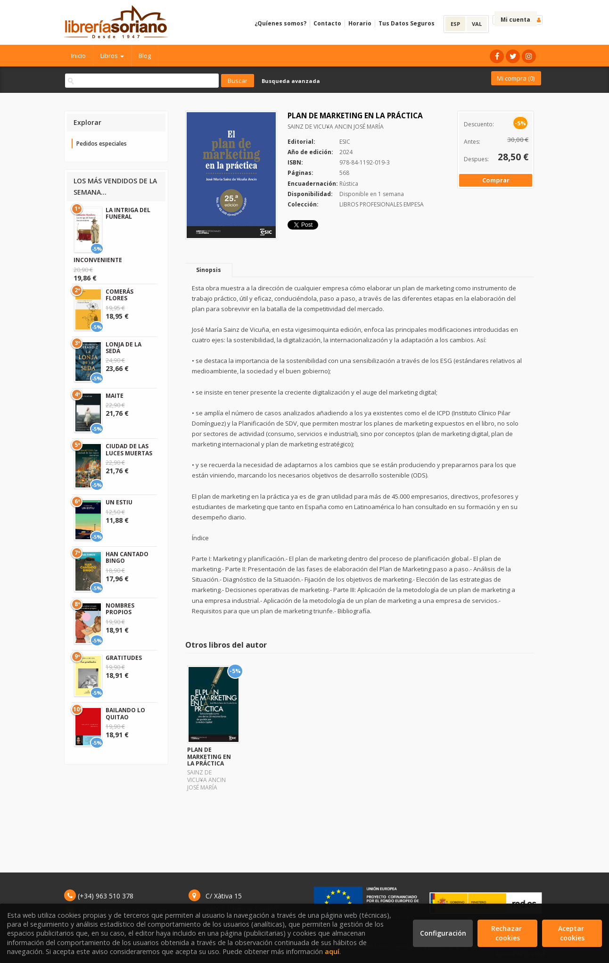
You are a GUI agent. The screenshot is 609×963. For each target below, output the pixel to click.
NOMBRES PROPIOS (120, 608)
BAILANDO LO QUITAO (125, 713)
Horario (359, 23)
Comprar (496, 180)
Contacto (327, 23)
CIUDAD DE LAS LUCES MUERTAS (129, 449)
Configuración (443, 933)
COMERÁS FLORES (119, 295)
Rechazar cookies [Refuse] (507, 933)
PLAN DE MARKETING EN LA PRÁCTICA (209, 756)
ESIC (344, 142)
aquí (332, 951)
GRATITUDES (124, 658)
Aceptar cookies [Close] (572, 933)
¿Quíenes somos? (280, 23)
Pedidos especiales (101, 144)
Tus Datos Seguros (407, 23)
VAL (477, 23)
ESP (455, 23)
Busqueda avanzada (291, 80)
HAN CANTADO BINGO (127, 557)
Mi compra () (516, 78)
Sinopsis (208, 270)
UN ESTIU (119, 502)
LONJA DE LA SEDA (123, 347)
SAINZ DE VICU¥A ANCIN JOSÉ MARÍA (336, 127)
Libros (112, 55)
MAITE (114, 396)
